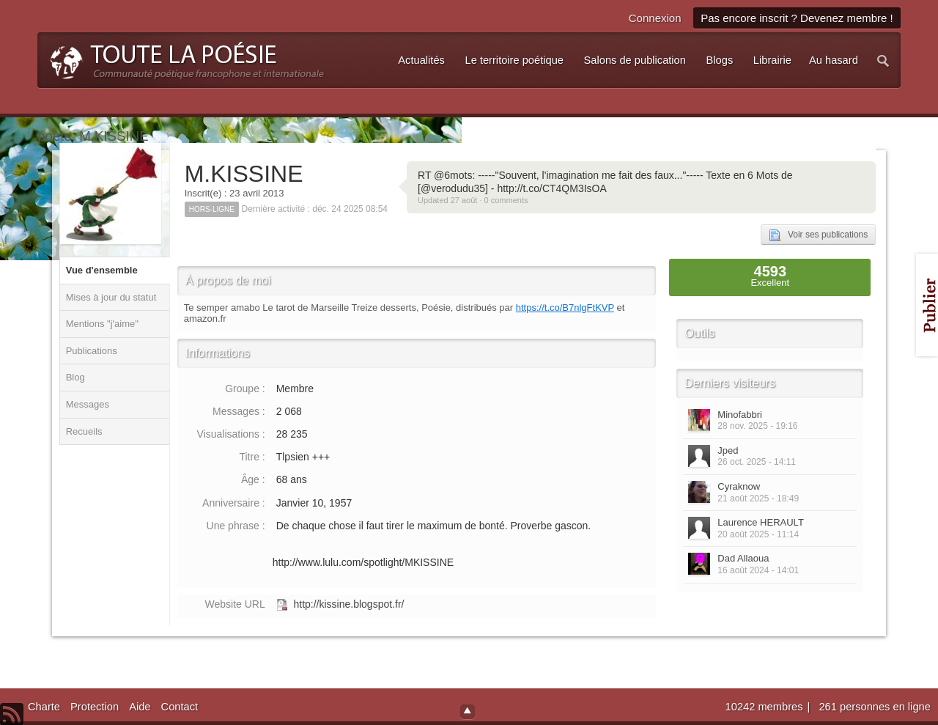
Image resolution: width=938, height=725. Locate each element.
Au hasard (833, 60)
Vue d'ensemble (102, 270)
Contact (180, 707)
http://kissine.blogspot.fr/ (348, 604)
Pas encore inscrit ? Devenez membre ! (797, 18)
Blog (75, 377)
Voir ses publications (818, 235)
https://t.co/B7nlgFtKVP (565, 307)
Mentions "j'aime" (102, 323)
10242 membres (765, 707)
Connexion (655, 18)
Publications (91, 350)
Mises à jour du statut (111, 297)
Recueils (84, 431)
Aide (139, 707)
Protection (94, 707)
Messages (87, 404)
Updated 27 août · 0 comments (473, 200)
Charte (44, 707)
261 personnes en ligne (874, 707)
